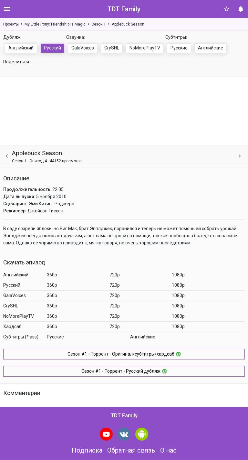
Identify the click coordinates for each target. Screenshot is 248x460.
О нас (168, 450)
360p (52, 274)
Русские (179, 47)
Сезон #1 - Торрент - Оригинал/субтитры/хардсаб (124, 354)
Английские (210, 47)
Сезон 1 (98, 24)
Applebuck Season (128, 24)
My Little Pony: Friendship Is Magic (55, 24)
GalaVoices (82, 47)
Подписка (87, 450)
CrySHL (111, 47)
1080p (178, 274)
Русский (52, 47)
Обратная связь (131, 450)
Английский (21, 47)
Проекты (11, 24)
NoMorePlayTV (144, 47)
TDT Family (124, 9)
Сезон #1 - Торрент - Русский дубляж (124, 371)
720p (114, 274)
